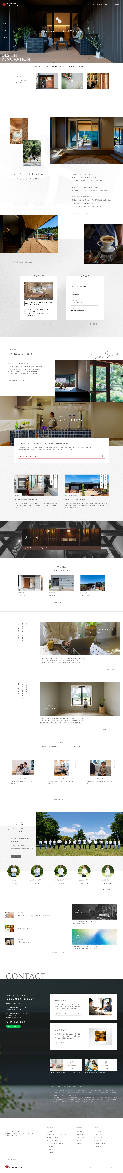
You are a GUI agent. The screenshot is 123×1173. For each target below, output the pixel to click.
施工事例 (79, 1131)
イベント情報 (80, 1137)
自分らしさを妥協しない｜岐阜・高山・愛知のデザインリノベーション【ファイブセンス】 (19, 1133)
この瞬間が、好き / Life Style (56, 1143)
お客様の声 (80, 1134)
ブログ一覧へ (54, 952)
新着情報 (79, 1140)
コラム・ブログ (100, 1137)
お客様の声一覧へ (59, 800)
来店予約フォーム (61, 1013)
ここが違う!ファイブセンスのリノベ (29, 456)
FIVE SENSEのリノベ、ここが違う (58, 1134)
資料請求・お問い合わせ (102, 1143)
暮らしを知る (13, 380)
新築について (52, 1149)
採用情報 (79, 1143)
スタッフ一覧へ (106, 889)
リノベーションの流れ (108, 669)
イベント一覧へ (48, 324)
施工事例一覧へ (58, 603)
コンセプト (52, 1131)
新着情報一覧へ (94, 324)
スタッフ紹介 (99, 1134)
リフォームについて (54, 1146)
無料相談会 (99, 1146)
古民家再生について (54, 1152)
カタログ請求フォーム (62, 1043)
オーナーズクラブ (100, 1140)
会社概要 (98, 1131)
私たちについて (77, 214)
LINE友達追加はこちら (13, 1026)
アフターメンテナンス (107, 729)
